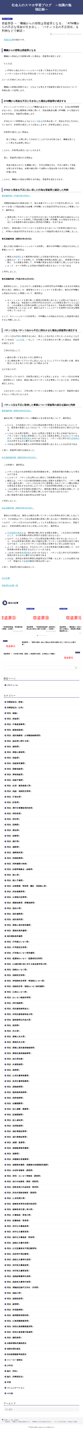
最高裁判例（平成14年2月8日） (16, 196)
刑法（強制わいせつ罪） (17, 970)
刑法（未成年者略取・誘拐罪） (20, 1170)
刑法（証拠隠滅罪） (15, 1115)
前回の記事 (9, 40)
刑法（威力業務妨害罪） (17, 1137)
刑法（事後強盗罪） (15, 774)
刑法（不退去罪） (15, 797)
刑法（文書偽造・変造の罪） (19, 1215)
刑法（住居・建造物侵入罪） (19, 786)
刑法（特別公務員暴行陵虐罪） (20, 1332)
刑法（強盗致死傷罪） (16, 763)
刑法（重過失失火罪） (16, 1042)
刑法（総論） (13, 713)
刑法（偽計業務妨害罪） (17, 1131)
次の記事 (6, 578)
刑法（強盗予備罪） (15, 780)
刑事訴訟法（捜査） (15, 702)
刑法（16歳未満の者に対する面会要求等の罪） (27, 964)
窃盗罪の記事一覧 (10, 585)
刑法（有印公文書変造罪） (18, 1232)
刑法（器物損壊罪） (15, 1087)
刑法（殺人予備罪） (15, 880)
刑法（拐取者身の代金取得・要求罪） (23, 1187)
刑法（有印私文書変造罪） (18, 1271)
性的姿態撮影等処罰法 (16, 1354)
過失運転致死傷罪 (15, 936)
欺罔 (18, 257)
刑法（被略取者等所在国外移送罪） (22, 1204)
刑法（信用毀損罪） (15, 1126)
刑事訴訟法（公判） (15, 708)
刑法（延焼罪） (14, 1025)
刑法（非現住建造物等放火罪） (20, 1014)
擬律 (28, 561)
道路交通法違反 (14, 1349)
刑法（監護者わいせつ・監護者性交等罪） (25, 958)
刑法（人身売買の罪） (16, 1198)
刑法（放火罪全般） (15, 1059)
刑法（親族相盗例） (15, 730)
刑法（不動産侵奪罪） (16, 724)
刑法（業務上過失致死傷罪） (19, 925)
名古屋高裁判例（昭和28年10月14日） (19, 457)
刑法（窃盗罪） (7, 19)
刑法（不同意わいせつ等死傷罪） (21, 953)
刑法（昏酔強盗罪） (15, 769)
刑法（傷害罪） (14, 847)
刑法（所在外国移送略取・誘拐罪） (22, 1193)
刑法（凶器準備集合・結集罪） (20, 869)
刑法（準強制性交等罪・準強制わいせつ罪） (26, 981)
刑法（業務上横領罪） (16, 752)
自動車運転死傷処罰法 (16, 1343)
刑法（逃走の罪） (15, 908)
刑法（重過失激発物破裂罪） (19, 1053)
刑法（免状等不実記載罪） (18, 1254)
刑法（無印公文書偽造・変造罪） (21, 1237)
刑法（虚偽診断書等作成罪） (19, 1276)
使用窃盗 (26, 438)
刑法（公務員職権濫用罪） (18, 1321)
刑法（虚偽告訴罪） (15, 1299)
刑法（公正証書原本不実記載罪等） (22, 1248)
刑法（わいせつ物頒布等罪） (19, 997)
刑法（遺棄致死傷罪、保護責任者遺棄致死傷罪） (28, 1165)
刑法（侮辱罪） (14, 1070)
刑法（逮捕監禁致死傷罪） (18, 1148)
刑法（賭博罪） (14, 1304)
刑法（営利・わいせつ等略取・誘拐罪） (24, 1176)
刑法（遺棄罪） (14, 1154)
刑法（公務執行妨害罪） (17, 897)
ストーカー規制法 (15, 1360)
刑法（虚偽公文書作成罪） (18, 1243)
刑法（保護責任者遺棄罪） (18, 1159)
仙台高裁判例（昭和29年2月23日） (18, 508)
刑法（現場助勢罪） (15, 858)
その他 (10, 1393)
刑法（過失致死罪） (15, 919)
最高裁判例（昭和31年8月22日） (17, 411)
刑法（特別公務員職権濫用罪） (20, 1326)
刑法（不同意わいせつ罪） (18, 942)
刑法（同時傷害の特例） (17, 864)
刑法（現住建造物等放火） (18, 1009)
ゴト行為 (20, 340)
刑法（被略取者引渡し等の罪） (20, 1209)
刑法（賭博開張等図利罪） (18, 1315)
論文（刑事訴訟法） (15, 1377)
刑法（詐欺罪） (14, 802)
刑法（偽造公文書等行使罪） (19, 1259)
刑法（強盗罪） (14, 758)
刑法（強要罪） (14, 836)
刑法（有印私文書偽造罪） (18, 1265)
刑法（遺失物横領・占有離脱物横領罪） (24, 735)
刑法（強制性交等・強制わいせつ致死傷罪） (26, 986)
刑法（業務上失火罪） (16, 1036)
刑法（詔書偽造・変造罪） (18, 1220)
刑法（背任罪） (14, 819)
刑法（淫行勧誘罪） (15, 1003)
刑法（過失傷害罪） (15, 914)
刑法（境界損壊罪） (15, 1098)
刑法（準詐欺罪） (15, 813)
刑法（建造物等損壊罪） (17, 1092)
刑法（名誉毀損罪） (15, 1064)
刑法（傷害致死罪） (15, 852)
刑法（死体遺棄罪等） (16, 892)
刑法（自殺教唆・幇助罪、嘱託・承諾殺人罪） (27, 886)
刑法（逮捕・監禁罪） (16, 1142)
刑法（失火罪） (14, 1031)
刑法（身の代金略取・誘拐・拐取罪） (23, 1181)
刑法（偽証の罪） (15, 1293)
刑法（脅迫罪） (14, 830)
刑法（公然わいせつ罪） (17, 992)
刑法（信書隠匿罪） (15, 1103)
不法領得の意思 (14, 533)
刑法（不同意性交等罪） (17, 947)
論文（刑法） (13, 1371)
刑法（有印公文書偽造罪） (18, 1226)
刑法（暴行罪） (14, 841)
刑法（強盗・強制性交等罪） (19, 791)
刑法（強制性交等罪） (16, 975)
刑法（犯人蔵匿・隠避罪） (18, 1109)
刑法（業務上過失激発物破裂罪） (21, 1048)
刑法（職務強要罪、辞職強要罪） (21, 903)
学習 (9, 1382)
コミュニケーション (15, 1388)
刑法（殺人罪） (14, 875)
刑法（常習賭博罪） (15, 1310)
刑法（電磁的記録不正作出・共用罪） (23, 1287)
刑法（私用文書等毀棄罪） (18, 1081)
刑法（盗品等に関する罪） (18, 741)
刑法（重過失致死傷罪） (17, 931)
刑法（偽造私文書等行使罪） (19, 1282)
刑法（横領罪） (14, 747)
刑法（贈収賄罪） (15, 1338)
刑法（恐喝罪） (14, 825)
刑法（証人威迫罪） (15, 1120)
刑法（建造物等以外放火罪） (19, 1020)
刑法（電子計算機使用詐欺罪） (20, 808)
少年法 (10, 1365)
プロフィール (12, 685)
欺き (40, 121)
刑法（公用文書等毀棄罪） (18, 1075)
